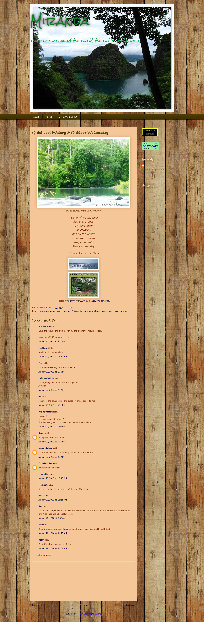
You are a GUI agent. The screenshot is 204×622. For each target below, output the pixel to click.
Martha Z (43, 348)
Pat (40, 506)
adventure (44, 311)
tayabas (104, 311)
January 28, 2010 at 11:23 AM (53, 533)
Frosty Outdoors (46, 474)
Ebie (40, 363)
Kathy (41, 539)
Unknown (149, 165)
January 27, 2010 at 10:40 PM (53, 478)
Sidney (41, 433)
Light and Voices (46, 378)
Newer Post (39, 605)
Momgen (43, 484)
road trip (96, 311)
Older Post (129, 605)
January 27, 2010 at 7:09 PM (52, 426)
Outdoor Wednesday (100, 300)
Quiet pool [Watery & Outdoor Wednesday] (70, 132)
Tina (41, 524)
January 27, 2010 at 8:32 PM (52, 456)
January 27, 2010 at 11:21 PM (53, 499)
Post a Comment (44, 554)
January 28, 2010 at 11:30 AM (53, 548)
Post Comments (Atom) (90, 613)
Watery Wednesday (76, 300)
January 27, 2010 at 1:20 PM (52, 371)
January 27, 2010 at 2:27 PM (52, 389)
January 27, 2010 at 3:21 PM (52, 405)
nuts (41, 396)
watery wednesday (118, 311)
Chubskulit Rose (46, 463)
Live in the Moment (68, 117)
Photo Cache (45, 326)
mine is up (43, 495)
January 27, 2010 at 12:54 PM (53, 356)
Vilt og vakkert (46, 411)
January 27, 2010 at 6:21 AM (52, 341)
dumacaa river (56, 311)
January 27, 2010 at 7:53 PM (52, 441)
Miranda (59, 20)
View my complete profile (154, 169)
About (49, 117)
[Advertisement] (83, 581)
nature (67, 311)
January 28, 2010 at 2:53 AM (52, 518)
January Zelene (45, 448)
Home (36, 117)
